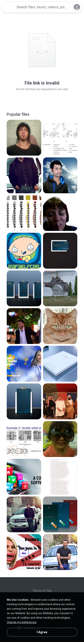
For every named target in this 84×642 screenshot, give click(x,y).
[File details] (24, 138)
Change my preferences (22, 622)
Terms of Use (42, 590)
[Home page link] (8, 7)
